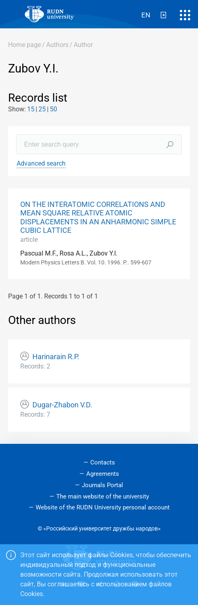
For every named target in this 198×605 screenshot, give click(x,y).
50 (53, 109)
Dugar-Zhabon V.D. (62, 405)
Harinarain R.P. (55, 357)
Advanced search (41, 163)
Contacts (102, 462)
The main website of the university (102, 496)
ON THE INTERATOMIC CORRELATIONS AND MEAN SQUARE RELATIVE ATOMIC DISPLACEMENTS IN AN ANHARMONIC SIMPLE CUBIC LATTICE (98, 217)
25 (42, 109)
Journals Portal (102, 485)
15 (30, 109)
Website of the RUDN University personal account (103, 507)
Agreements (102, 473)
